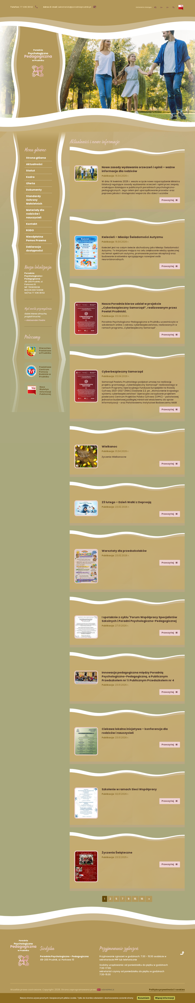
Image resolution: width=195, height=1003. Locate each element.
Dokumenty (34, 190)
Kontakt (31, 224)
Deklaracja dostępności (34, 248)
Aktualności (34, 164)
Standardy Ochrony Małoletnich (34, 199)
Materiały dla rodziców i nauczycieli (35, 213)
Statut (30, 170)
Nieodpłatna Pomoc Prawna (36, 238)
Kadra (30, 177)
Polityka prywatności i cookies (167, 989)
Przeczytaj (170, 200)
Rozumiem (143, 998)
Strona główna (36, 158)
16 (142, 899)
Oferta (30, 183)
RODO (30, 230)
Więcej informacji (164, 998)
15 (135, 899)
